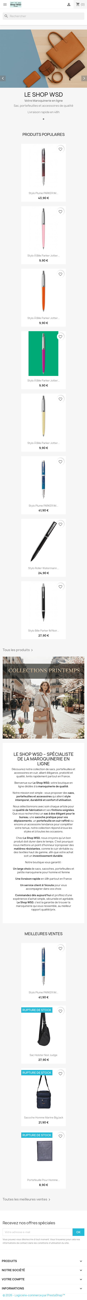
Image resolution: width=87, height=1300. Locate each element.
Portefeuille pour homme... (43, 1180)
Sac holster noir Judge (43, 1055)
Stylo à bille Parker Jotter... (43, 255)
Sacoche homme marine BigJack (43, 1117)
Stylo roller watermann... (43, 568)
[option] (43, 75)
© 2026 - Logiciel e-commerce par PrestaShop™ (34, 1295)
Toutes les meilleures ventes (27, 1199)
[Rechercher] (43, 16)
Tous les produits (18, 650)
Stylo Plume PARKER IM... (43, 193)
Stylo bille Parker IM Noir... (43, 630)
